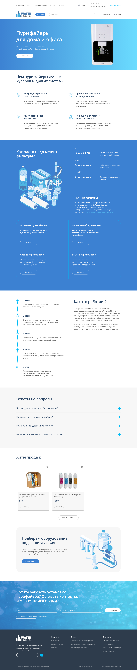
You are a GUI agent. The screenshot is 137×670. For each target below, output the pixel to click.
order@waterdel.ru (108, 651)
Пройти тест (30, 561)
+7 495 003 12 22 (108, 644)
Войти (83, 5)
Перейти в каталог (68, 518)
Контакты (61, 5)
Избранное (106, 14)
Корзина (116, 14)
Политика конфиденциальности (111, 666)
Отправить (113, 610)
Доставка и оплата (41, 5)
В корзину (24, 506)
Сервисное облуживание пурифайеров (83, 644)
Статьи (52, 5)
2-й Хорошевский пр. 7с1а (111, 640)
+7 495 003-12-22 (94, 4)
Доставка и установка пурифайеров (82, 640)
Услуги (29, 5)
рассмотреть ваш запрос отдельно (98, 212)
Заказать (28, 243)
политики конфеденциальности (26, 618)
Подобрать (25, 56)
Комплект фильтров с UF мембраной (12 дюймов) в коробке (32, 496)
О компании (20, 5)
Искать (94, 14)
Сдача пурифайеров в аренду (80, 647)
